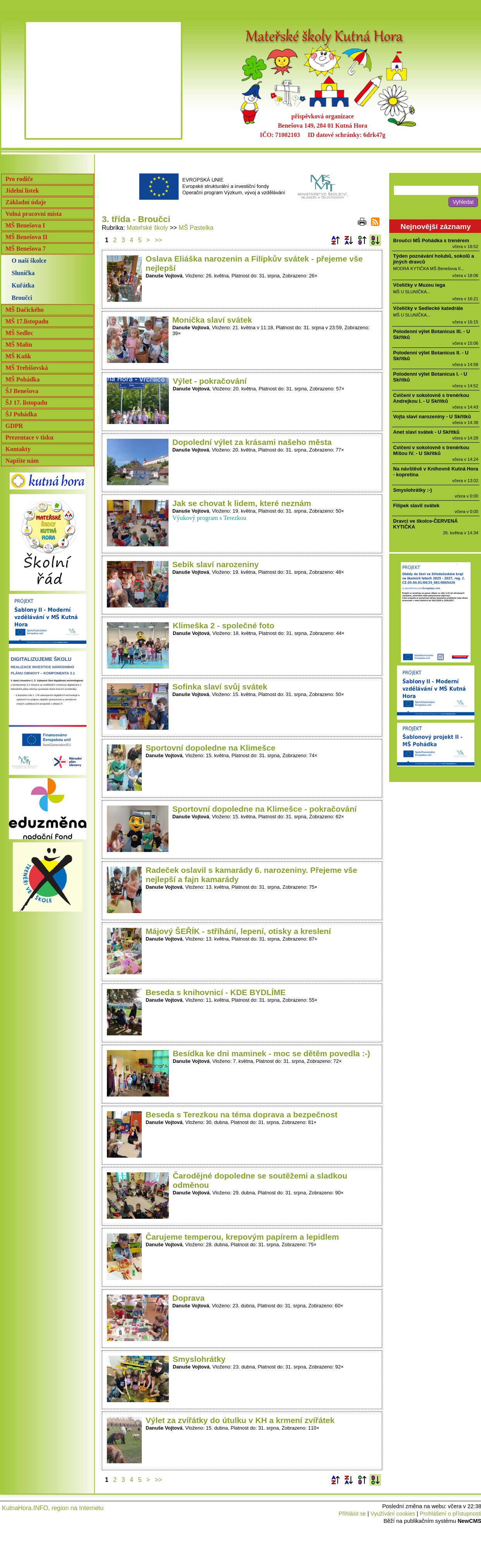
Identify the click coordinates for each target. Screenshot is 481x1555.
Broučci (22, 297)
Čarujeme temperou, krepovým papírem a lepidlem (242, 1236)
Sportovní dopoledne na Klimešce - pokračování (264, 808)
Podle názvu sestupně (348, 240)
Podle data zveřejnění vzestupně (362, 240)
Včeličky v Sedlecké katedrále (428, 308)
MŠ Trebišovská (26, 367)
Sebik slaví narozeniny (215, 564)
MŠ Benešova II (26, 237)
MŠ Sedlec (19, 333)
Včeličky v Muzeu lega (419, 285)
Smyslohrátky (199, 1359)
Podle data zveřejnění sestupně (375, 240)
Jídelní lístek (22, 190)
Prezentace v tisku (29, 437)
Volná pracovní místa (33, 213)
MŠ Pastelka (196, 227)
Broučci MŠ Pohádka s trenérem (431, 240)
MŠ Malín (18, 344)
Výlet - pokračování (210, 380)
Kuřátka (23, 285)
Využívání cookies (393, 1514)
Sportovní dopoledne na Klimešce (210, 747)
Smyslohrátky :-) (412, 490)
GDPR (14, 426)
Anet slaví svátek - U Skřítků (426, 432)
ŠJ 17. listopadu (26, 402)
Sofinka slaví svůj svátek (219, 686)
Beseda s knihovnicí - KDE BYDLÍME (216, 992)
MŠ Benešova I (25, 225)
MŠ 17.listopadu (26, 321)
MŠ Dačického (24, 309)
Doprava (188, 1297)
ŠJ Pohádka (21, 414)
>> (158, 240)
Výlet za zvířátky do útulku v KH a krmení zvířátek (240, 1420)
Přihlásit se (352, 1514)
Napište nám (22, 460)
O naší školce (29, 260)
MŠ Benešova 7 (25, 248)
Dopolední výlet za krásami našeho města (252, 442)
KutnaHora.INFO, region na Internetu (52, 1508)
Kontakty (18, 449)
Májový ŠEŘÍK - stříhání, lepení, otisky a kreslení (238, 931)
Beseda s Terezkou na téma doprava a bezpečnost (241, 1114)
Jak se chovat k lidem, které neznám (241, 503)
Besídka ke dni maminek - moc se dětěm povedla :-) (271, 1053)
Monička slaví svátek (212, 319)
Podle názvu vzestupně (335, 240)
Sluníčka (23, 273)
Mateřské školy (147, 227)
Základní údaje (25, 202)
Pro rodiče (19, 179)
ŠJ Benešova (21, 391)
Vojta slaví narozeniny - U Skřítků (432, 416)
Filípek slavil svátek (416, 505)
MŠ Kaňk (18, 356)
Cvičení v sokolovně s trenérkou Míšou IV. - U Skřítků (431, 450)
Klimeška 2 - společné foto (223, 625)
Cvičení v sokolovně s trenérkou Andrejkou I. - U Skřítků (431, 398)
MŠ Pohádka (22, 379)
